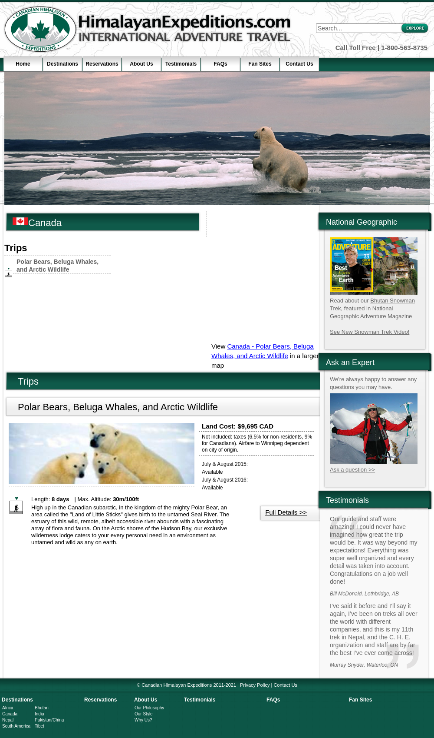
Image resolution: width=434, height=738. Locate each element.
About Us (141, 64)
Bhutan (42, 707)
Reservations (101, 64)
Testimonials (181, 64)
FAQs (220, 64)
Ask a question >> (352, 469)
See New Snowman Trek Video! (369, 332)
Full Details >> (286, 512)
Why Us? (143, 720)
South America (16, 726)
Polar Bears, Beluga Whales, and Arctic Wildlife (118, 407)
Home (23, 64)
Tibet (39, 726)
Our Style (144, 713)
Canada (9, 713)
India (39, 713)
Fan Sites (259, 64)
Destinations (62, 64)
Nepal (7, 720)
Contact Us (299, 64)
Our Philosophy (149, 707)
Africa (7, 707)
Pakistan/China (49, 720)
